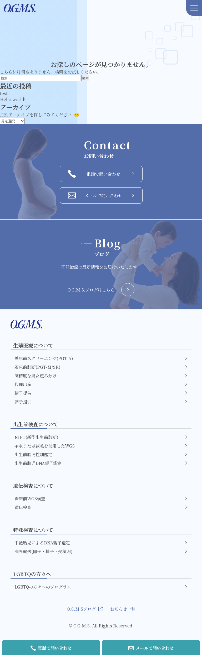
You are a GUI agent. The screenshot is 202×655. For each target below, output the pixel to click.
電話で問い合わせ (101, 174)
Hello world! (13, 99)
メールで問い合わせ (101, 195)
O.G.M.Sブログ (85, 609)
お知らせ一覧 (122, 609)
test (4, 93)
